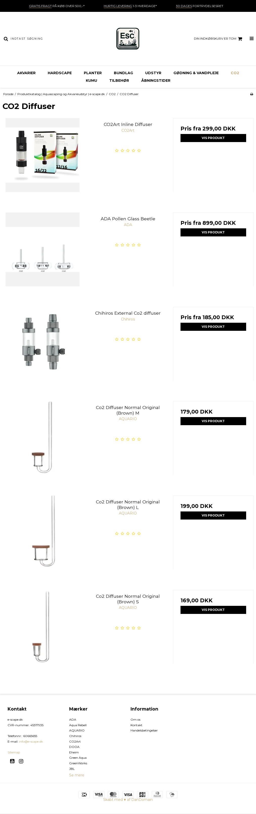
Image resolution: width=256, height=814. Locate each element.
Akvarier (26, 73)
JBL (72, 769)
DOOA (74, 747)
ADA (72, 719)
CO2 (235, 73)
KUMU (91, 80)
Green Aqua (78, 757)
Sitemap (14, 752)
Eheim (74, 752)
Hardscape (60, 73)
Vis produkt (213, 138)
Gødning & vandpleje (196, 73)
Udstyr (153, 73)
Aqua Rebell (78, 725)
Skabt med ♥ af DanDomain (127, 799)
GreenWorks (78, 763)
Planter (93, 73)
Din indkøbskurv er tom (219, 39)
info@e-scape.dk (31, 741)
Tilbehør (119, 80)
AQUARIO (77, 730)
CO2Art (75, 741)
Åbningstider (155, 80)
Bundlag (123, 73)
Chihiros (75, 736)
